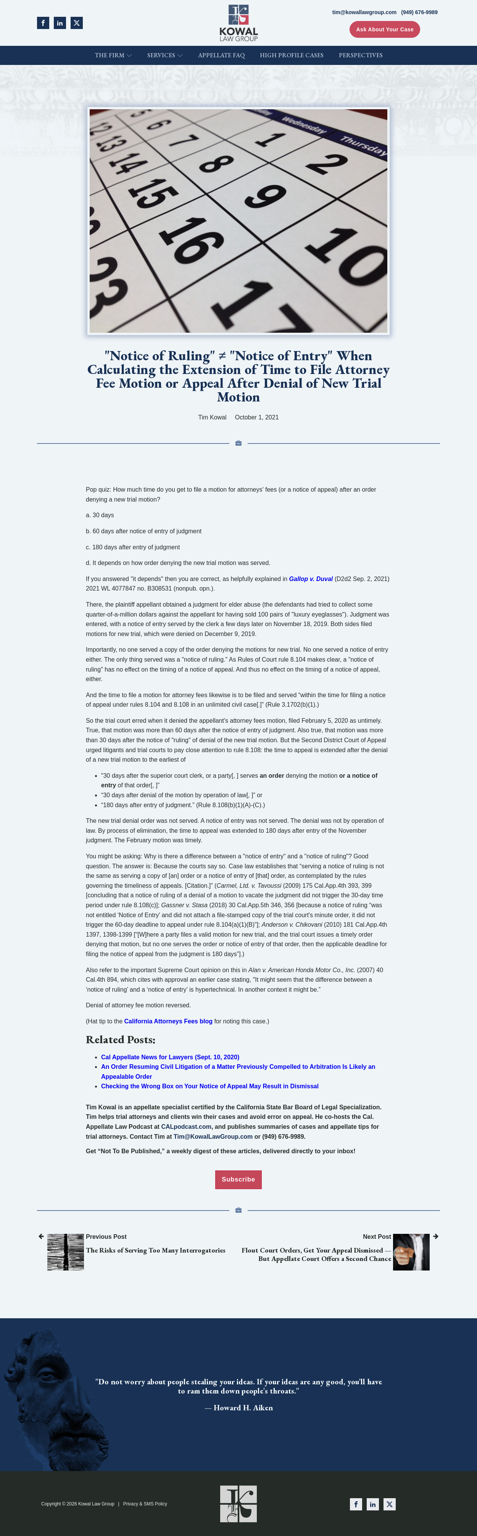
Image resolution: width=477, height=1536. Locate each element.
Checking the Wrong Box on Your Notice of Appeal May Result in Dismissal (210, 1086)
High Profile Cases (292, 55)
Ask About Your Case (385, 29)
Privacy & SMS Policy (145, 1503)
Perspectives (361, 55)
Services (165, 55)
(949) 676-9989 (419, 12)
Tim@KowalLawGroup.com (213, 1136)
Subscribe (238, 1179)
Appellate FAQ (221, 55)
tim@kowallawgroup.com (364, 12)
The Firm (113, 55)
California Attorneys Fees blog (168, 1021)
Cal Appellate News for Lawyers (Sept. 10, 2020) (170, 1057)
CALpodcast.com (186, 1126)
